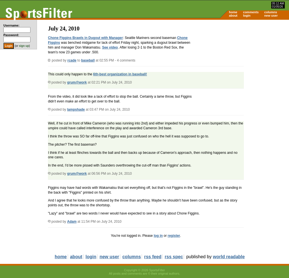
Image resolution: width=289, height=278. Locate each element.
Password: (11, 35)
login (246, 15)
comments (251, 12)
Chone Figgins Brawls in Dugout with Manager (85, 38)
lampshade (76, 109)
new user (271, 15)
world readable (229, 256)
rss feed (152, 256)
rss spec (174, 256)
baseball (88, 60)
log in (158, 236)
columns (270, 12)
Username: (11, 25)
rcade (71, 60)
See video (110, 47)
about (233, 15)
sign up (24, 45)
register (174, 236)
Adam (71, 222)
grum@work (77, 82)
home (233, 12)
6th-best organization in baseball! (120, 74)
